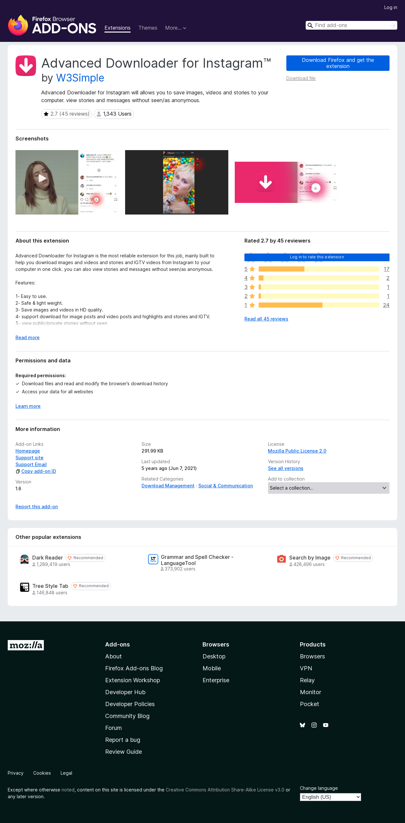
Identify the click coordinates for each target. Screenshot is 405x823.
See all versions (285, 468)
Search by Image (310, 558)
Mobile (211, 668)
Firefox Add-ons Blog (134, 668)
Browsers (312, 656)
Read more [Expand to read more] (27, 337)
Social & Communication (225, 485)
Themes (147, 27)
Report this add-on (36, 506)
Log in (390, 7)
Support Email (31, 464)
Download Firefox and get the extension (338, 63)
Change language (319, 788)
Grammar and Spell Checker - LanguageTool (197, 560)
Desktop (213, 656)
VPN (306, 668)
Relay (307, 680)
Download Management (168, 485)
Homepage (27, 451)
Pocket (309, 704)
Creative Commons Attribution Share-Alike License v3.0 (225, 789)
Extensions (117, 27)
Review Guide (123, 751)
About (113, 656)
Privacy (16, 773)
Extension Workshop (132, 680)
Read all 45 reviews (266, 318)
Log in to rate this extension (317, 256)
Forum (113, 727)
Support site (29, 457)
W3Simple (80, 78)
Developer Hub (125, 692)
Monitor (310, 692)
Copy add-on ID (35, 471)
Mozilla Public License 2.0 (297, 451)
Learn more (28, 406)
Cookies (42, 773)
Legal (66, 773)
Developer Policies (130, 704)
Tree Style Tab (50, 586)
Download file (301, 78)
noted (68, 789)
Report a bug (122, 739)
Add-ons (117, 644)
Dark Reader (47, 558)
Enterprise (215, 680)
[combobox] (351, 25)
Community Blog (127, 716)
